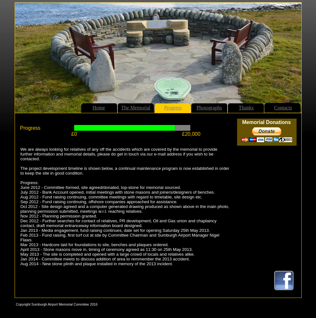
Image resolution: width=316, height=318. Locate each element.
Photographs (209, 107)
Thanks (246, 107)
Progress (173, 107)
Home (99, 107)
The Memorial (136, 107)
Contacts (283, 107)
